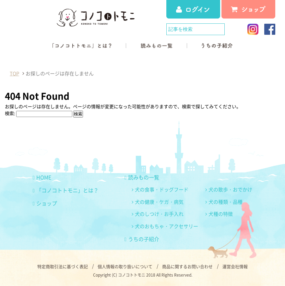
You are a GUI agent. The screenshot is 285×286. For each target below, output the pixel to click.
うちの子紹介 (142, 239)
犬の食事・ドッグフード (161, 189)
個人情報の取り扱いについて (125, 266)
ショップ (45, 203)
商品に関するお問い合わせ (187, 266)
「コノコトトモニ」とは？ (66, 190)
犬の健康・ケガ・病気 (159, 201)
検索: (10, 113)
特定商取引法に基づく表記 (62, 266)
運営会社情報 (235, 266)
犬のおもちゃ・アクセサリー (166, 226)
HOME (42, 177)
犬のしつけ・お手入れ (159, 213)
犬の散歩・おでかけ (230, 189)
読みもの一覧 (142, 177)
